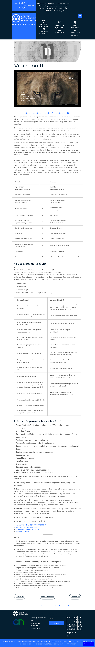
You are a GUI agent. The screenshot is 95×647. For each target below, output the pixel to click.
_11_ (63, 113)
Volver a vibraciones (47, 597)
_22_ (68, 113)
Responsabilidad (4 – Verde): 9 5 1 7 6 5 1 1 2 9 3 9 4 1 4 (31, 525)
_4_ (41, 113)
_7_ (52, 113)
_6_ (48, 113)
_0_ (26, 113)
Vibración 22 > (75, 597)
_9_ (59, 113)
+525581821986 (59, 33)
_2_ (34, 113)
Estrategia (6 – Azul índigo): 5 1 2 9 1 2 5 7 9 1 (29, 529)
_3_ (37, 113)
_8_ (56, 113)
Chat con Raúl (88, 644)
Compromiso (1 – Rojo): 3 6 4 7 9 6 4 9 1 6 (28, 527)
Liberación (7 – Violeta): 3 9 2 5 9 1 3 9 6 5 (27, 532)
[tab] (80, 16)
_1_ (30, 113)
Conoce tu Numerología (23, 24)
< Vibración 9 (20, 597)
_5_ (45, 113)
